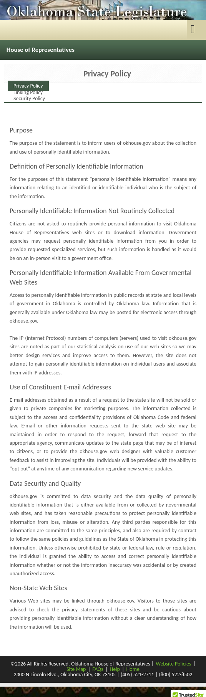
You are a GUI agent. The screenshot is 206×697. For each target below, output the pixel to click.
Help (115, 669)
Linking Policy (28, 92)
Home (133, 669)
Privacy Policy (28, 86)
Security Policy (29, 98)
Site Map (76, 669)
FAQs (97, 669)
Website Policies (173, 664)
